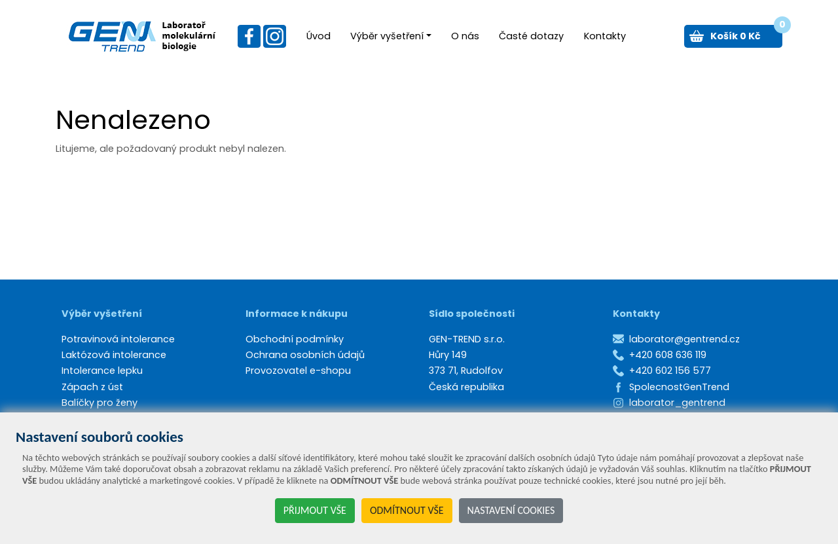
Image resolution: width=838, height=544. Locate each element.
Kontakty (605, 36)
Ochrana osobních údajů (305, 354)
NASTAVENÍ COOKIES (511, 510)
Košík (746, 34)
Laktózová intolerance (114, 354)
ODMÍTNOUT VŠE (407, 510)
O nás (465, 36)
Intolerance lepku (102, 370)
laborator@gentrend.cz (684, 339)
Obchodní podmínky (295, 339)
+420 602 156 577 (670, 370)
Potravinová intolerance (118, 339)
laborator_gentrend (677, 402)
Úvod (318, 36)
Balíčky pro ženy (99, 402)
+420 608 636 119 (667, 354)
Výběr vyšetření (387, 36)
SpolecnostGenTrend (679, 386)
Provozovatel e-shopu (298, 370)
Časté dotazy (531, 36)
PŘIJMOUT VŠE (314, 510)
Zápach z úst (92, 386)
